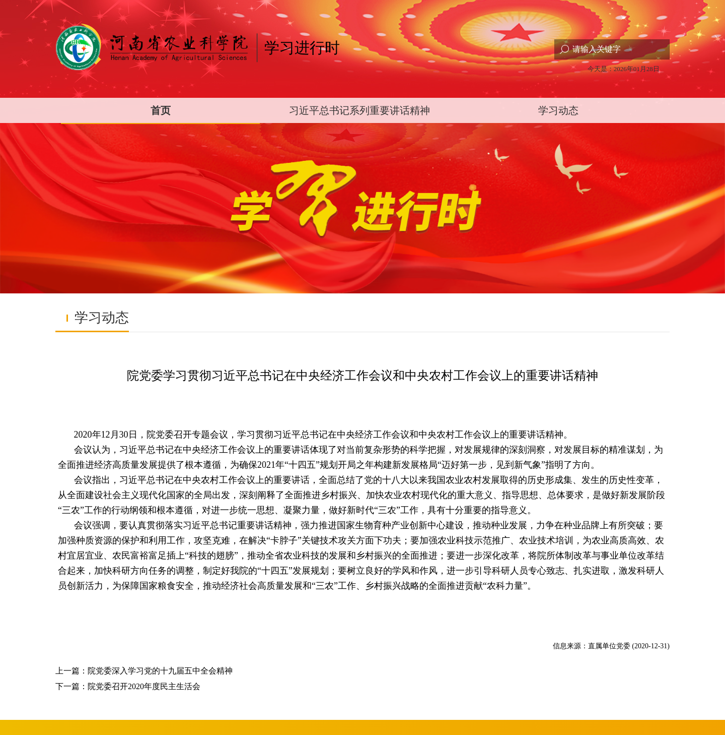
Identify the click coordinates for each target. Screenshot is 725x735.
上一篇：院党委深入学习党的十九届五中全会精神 (144, 670)
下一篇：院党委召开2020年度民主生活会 (127, 686)
